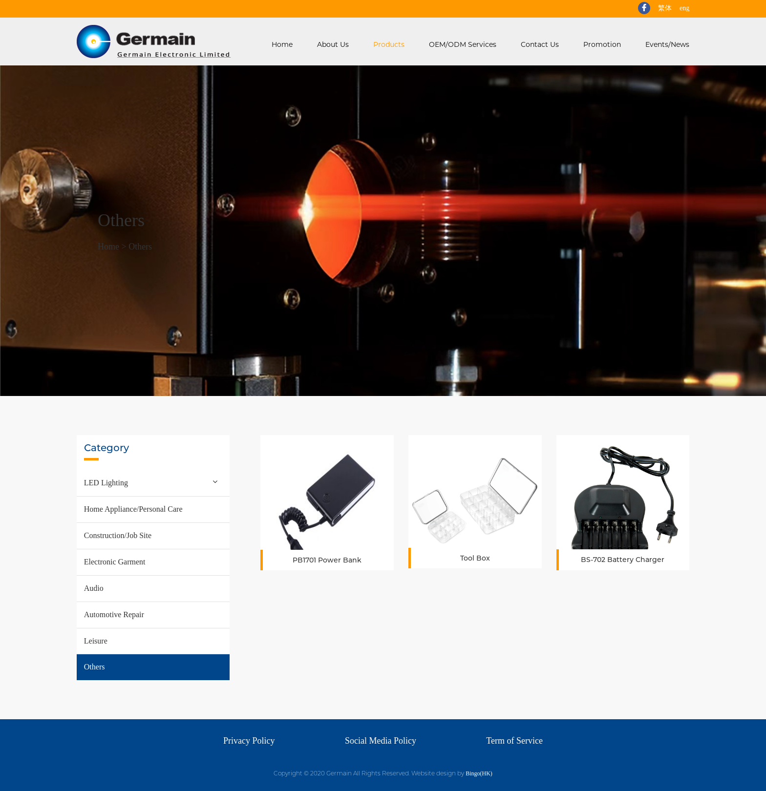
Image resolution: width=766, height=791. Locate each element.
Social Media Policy (380, 741)
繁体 (665, 8)
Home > (113, 246)
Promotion (602, 44)
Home (282, 44)
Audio (94, 588)
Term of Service (514, 741)
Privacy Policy (249, 741)
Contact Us (540, 44)
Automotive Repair (114, 614)
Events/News (667, 44)
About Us (333, 44)
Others (140, 246)
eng (684, 8)
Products (388, 44)
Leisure (95, 641)
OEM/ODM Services (462, 44)
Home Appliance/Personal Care (133, 509)
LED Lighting (106, 483)
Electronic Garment (115, 562)
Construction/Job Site (117, 535)
